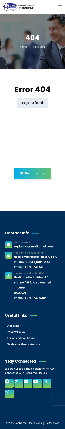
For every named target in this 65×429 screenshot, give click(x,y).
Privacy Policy (16, 332)
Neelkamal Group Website (23, 344)
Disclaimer (14, 325)
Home (23, 46)
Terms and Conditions (21, 338)
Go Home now (32, 173)
